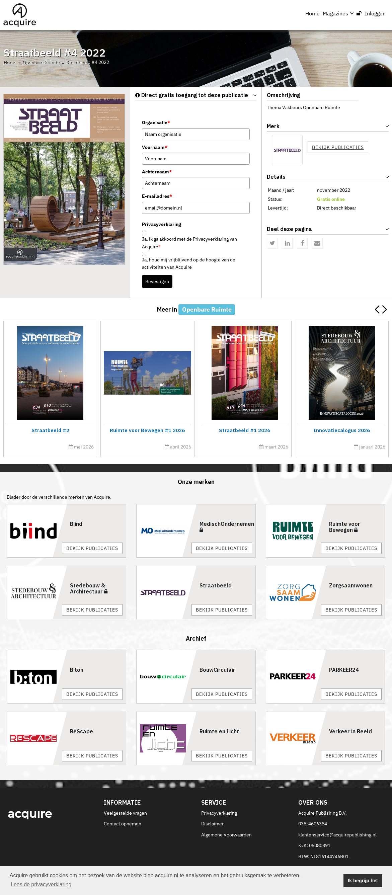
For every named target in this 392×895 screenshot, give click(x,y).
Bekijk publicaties (338, 147)
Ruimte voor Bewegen (344, 526)
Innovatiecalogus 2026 (341, 430)
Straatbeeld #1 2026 (244, 430)
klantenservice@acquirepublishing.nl (337, 835)
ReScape (81, 731)
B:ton (76, 669)
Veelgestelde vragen (125, 813)
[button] (384, 309)
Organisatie (156, 122)
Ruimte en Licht (219, 731)
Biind (76, 523)
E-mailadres (157, 196)
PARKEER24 (344, 669)
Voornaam (154, 147)
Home (312, 13)
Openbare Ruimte (41, 62)
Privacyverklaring (219, 813)
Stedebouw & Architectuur (88, 588)
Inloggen (371, 13)
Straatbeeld (216, 585)
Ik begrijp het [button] (363, 880)
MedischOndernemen (227, 526)
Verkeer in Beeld (350, 731)
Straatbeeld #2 (50, 430)
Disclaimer (212, 824)
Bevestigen (157, 281)
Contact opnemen (122, 824)
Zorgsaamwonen (351, 585)
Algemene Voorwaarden (226, 835)
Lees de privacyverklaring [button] (41, 884)
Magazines (338, 13)
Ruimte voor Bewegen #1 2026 (147, 430)
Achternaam (157, 172)
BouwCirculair (217, 669)
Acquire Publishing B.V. (322, 813)
